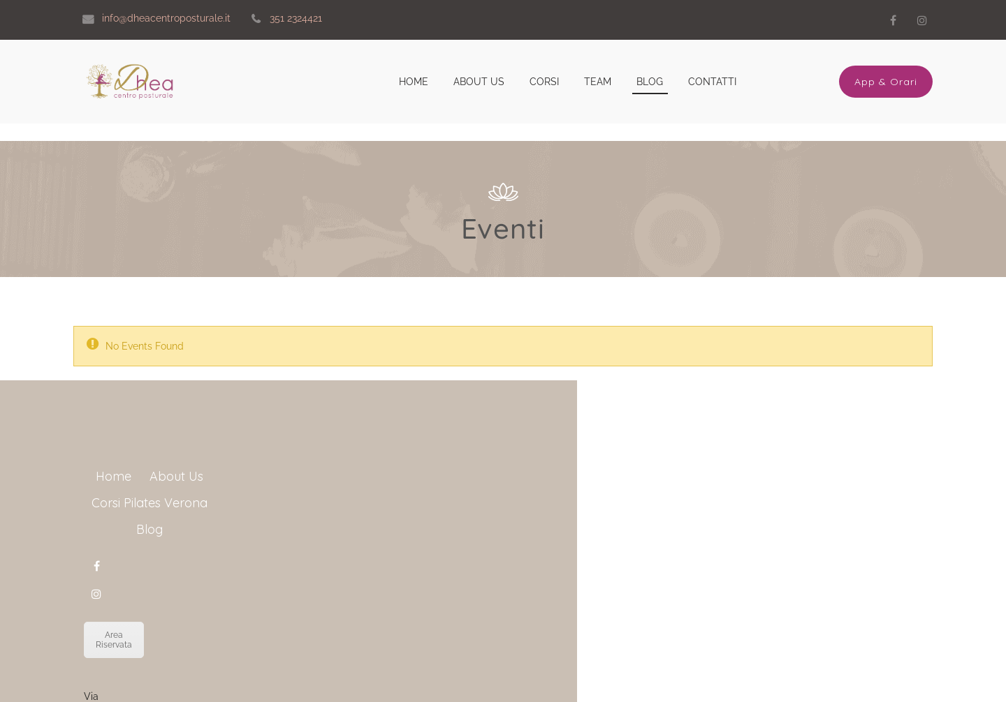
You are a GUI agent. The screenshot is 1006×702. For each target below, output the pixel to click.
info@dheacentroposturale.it (589, 668)
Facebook (892, 20)
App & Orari (885, 81)
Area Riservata (539, 617)
